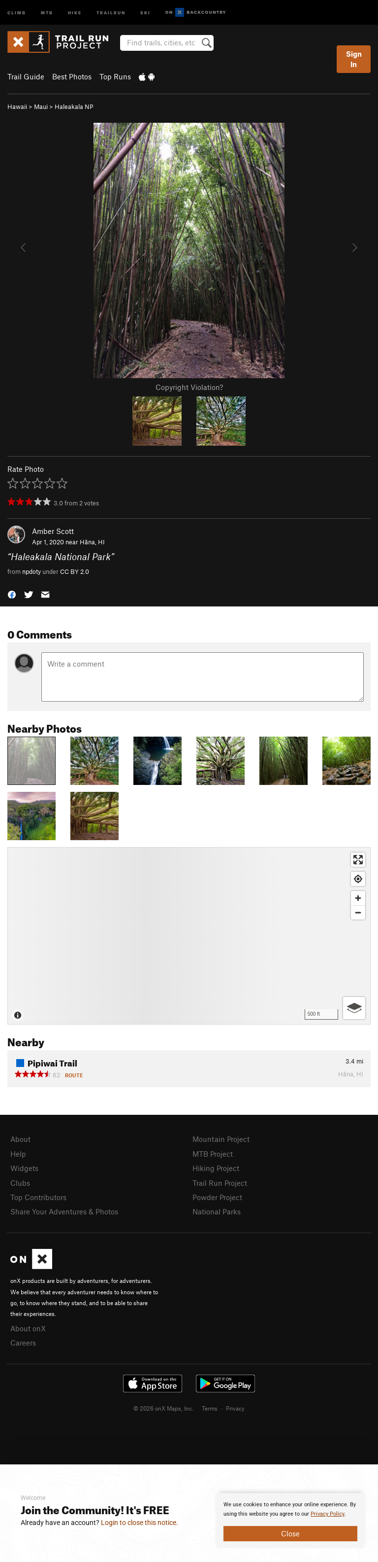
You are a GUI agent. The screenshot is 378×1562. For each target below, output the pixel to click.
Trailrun (111, 12)
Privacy (235, 1408)
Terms (210, 1408)
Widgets (24, 1168)
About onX (28, 1328)
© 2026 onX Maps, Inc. (163, 1408)
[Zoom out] (358, 912)
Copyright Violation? (189, 387)
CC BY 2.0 (74, 571)
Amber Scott (53, 531)
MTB (47, 12)
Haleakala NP (74, 106)
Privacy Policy (328, 1514)
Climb (16, 12)
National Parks (216, 1211)
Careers (23, 1342)
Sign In (354, 59)
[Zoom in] (358, 898)
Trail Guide (25, 76)
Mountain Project (221, 1139)
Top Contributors (38, 1197)
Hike (75, 12)
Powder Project (217, 1197)
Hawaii (17, 106)
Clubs (20, 1182)
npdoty (31, 571)
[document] (290, 1520)
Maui (41, 106)
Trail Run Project (219, 1182)
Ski (145, 12)
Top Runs (115, 76)
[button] (11, 594)
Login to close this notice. (139, 1522)
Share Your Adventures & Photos (64, 1211)
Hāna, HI (92, 542)
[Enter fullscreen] (358, 859)
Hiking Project (215, 1168)
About (20, 1139)
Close (290, 1533)
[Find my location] (358, 879)
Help (18, 1153)
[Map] (189, 936)
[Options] (354, 1008)
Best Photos (72, 76)
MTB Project (212, 1153)
